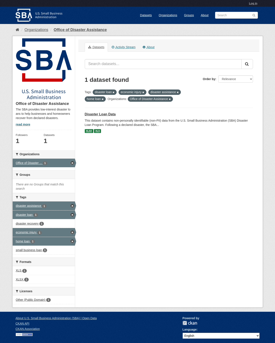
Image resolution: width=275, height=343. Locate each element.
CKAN (190, 323)
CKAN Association (28, 329)
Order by (209, 79)
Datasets (146, 15)
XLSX (89, 131)
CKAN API (23, 323)
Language (190, 329)
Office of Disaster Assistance (80, 30)
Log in (253, 3)
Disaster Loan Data (100, 114)
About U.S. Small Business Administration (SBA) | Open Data (56, 318)
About (205, 15)
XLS (97, 131)
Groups (189, 15)
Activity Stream (123, 47)
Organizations (168, 15)
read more (23, 124)
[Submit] (247, 64)
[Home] (17, 30)
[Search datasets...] (163, 64)
